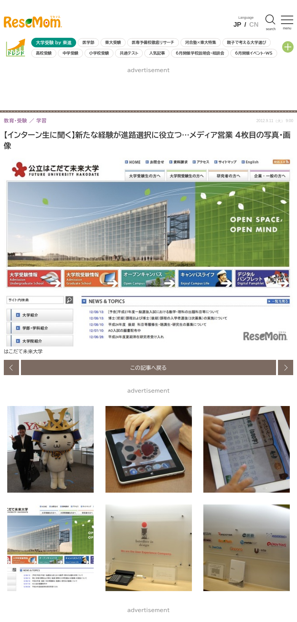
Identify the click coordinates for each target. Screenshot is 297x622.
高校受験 (44, 53)
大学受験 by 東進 (54, 42)
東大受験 (113, 42)
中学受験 (70, 53)
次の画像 (285, 367)
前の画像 (11, 367)
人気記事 (157, 53)
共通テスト (129, 53)
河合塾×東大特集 (200, 42)
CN (254, 24)
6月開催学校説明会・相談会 (200, 53)
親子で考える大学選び (246, 42)
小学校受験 (99, 53)
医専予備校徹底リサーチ (153, 42)
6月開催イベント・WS (253, 53)
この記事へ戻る (148, 367)
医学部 (88, 42)
